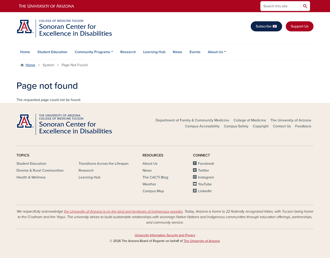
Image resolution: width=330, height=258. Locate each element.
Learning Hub (154, 52)
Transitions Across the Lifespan (104, 163)
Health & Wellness (31, 177)
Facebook (206, 163)
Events (195, 52)
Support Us (299, 26)
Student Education (52, 52)
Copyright (261, 126)
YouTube (205, 184)
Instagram (206, 177)
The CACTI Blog (155, 177)
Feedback (303, 126)
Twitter (203, 170)
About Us (215, 52)
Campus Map (153, 191)
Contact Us (282, 126)
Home (25, 52)
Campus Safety (236, 126)
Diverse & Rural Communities (39, 170)
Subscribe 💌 (266, 26)
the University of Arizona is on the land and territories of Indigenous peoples (123, 211)
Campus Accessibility (202, 126)
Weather (149, 184)
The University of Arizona (290, 120)
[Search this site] (280, 6)
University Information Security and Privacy (165, 235)
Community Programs (92, 52)
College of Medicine (250, 120)
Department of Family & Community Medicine (192, 120)
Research (128, 52)
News (177, 52)
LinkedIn (205, 191)
